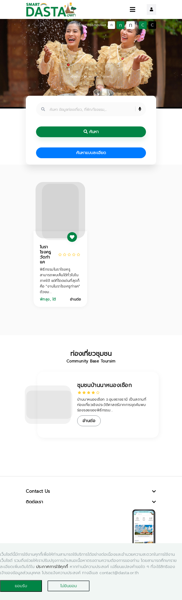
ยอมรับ (21, 586)
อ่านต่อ (75, 299)
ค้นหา (91, 132)
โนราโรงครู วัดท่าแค (45, 254)
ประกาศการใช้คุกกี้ (52, 567)
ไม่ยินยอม (68, 586)
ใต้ (54, 299)
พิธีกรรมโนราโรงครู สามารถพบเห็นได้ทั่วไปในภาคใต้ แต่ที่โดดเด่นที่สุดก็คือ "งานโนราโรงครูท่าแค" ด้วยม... (60, 281)
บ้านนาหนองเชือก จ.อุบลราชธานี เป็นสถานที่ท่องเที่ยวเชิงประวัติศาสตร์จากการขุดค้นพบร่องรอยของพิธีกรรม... (111, 405)
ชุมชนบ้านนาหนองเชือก (104, 385)
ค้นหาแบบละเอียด (91, 153)
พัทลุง (45, 299)
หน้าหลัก (75, 76)
